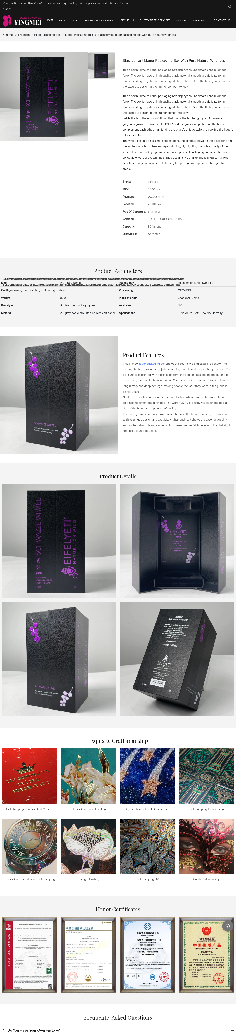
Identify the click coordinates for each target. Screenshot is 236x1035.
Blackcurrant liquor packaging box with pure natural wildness (137, 34)
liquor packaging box (151, 363)
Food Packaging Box (47, 34)
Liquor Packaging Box (79, 34)
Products (24, 34)
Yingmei (8, 34)
